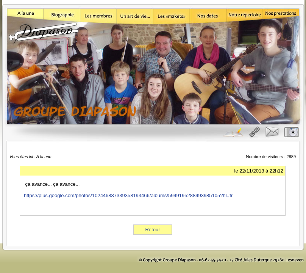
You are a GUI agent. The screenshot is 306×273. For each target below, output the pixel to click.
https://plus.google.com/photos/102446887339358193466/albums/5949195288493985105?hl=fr (128, 195)
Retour (152, 229)
